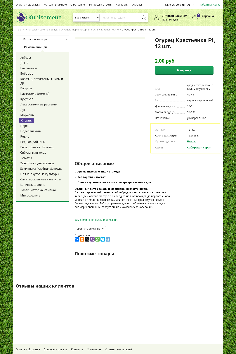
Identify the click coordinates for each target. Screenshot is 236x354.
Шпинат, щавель (32, 185)
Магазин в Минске (55, 4)
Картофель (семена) (34, 94)
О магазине (77, 4)
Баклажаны (28, 68)
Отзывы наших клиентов (45, 286)
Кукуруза (26, 99)
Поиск (191, 141)
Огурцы (26, 120)
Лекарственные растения (38, 104)
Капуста (26, 88)
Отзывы (137, 4)
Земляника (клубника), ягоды (41, 169)
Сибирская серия (199, 147)
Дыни (24, 63)
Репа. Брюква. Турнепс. (37, 147)
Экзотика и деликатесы (37, 163)
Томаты (26, 158)
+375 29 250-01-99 (177, 4)
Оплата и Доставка (28, 4)
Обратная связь (210, 4)
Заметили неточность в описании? (96, 219)
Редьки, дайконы (32, 142)
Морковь (27, 115)
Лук (23, 110)
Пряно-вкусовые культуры (39, 174)
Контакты (122, 4)
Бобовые (26, 73)
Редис (24, 136)
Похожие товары (94, 253)
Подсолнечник (30, 131)
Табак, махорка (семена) (38, 190)
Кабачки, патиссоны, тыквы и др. (41, 81)
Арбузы (25, 57)
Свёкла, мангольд (33, 153)
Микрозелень (30, 195)
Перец (25, 126)
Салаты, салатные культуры (40, 179)
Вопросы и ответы (100, 4)
